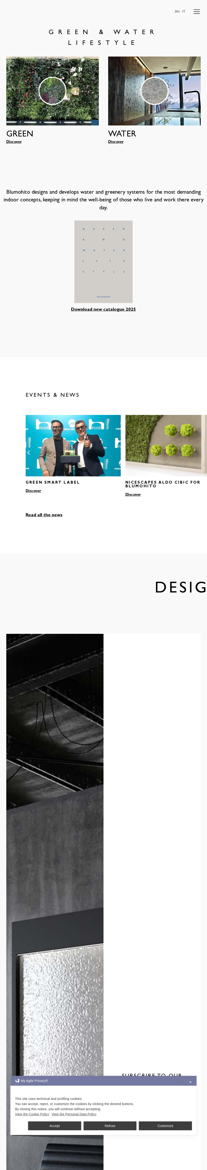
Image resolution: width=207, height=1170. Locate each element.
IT (184, 12)
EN (177, 12)
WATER (122, 135)
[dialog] (103, 1105)
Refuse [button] (110, 1126)
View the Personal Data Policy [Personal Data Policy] (74, 1114)
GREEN (20, 135)
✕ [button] (190, 1082)
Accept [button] (54, 1126)
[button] (28, 452)
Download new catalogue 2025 (103, 310)
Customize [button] (165, 1126)
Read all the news (44, 515)
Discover (14, 142)
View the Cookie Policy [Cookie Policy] (32, 1114)
